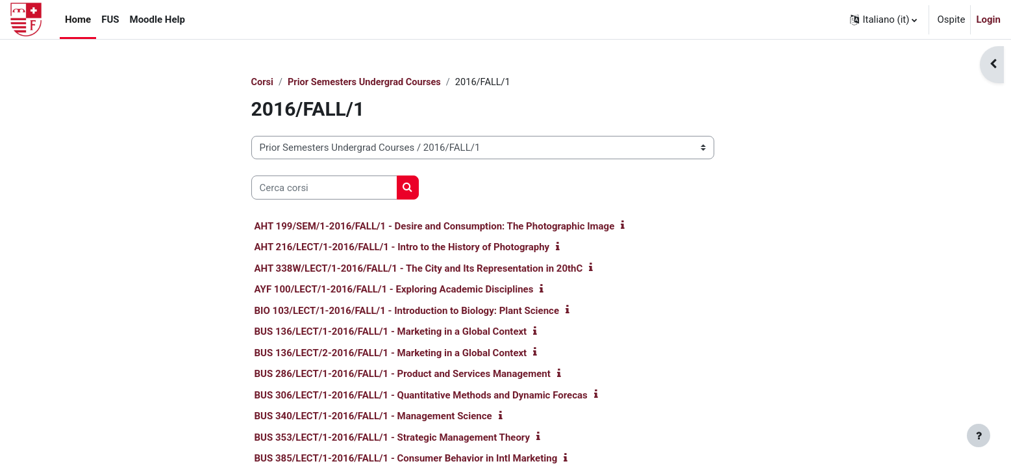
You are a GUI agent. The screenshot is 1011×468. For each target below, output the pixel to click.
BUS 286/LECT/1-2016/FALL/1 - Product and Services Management (403, 374)
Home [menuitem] (78, 19)
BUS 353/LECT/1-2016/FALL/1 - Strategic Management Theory (392, 438)
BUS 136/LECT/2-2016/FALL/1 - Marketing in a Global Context (391, 353)
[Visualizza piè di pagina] (978, 435)
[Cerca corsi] (324, 188)
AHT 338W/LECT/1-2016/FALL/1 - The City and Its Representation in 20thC (419, 269)
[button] (883, 19)
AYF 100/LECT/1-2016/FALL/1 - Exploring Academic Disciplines (394, 290)
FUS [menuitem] (110, 19)
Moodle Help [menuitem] (157, 19)
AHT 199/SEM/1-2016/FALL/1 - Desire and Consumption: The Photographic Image (435, 227)
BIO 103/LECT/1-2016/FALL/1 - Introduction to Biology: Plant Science (407, 311)
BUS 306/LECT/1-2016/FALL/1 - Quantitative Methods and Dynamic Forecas (421, 396)
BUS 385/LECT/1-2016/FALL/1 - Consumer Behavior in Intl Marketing (406, 459)
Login (988, 19)
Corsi (262, 82)
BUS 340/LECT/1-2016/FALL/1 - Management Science (373, 416)
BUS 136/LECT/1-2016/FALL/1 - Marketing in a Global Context (391, 332)
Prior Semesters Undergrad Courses (367, 82)
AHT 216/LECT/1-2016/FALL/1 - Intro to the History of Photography (402, 248)
